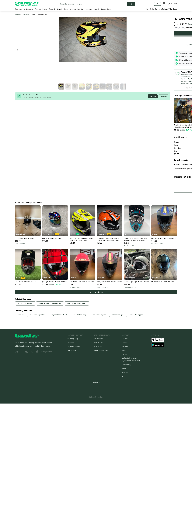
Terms (124, 350)
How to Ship (98, 347)
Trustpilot (96, 382)
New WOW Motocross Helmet (52, 238)
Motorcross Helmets (39, 14)
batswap (21, 315)
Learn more (45, 346)
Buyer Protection (74, 347)
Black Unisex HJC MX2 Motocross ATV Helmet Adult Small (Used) (135, 239)
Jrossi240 (155, 234)
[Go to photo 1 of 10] (156, 87)
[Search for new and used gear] (92, 4)
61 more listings (96, 292)
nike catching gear (136, 315)
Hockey (45, 9)
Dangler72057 (104, 234)
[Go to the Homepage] (27, 4)
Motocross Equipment (22, 14)
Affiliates (125, 347)
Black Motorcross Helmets (76, 303)
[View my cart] (164, 4)
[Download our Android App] (164, 345)
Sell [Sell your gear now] (157, 4)
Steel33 (74, 234)
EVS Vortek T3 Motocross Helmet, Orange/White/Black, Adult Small (108, 239)
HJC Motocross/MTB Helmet (25, 238)
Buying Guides (46, 352)
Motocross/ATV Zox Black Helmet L (163, 282)
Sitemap (125, 372)
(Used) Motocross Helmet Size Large (54, 282)
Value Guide (173, 9)
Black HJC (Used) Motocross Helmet (136, 282)
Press (124, 368)
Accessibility (126, 365)
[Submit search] (131, 4)
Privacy (124, 354)
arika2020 (155, 277)
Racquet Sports (106, 9)
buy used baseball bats (59, 315)
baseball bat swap (80, 315)
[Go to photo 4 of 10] (177, 87)
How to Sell (98, 343)
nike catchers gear (99, 315)
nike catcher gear (118, 315)
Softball (59, 9)
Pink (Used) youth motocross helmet (82, 282)
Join (175, 4)
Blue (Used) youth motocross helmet (163, 238)
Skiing (66, 9)
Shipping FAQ (73, 339)
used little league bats (37, 315)
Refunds (71, 343)
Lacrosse (89, 9)
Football (96, 9)
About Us (125, 339)
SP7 (126, 234)
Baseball (52, 9)
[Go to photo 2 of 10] (163, 87)
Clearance (18, 9)
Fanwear (38, 9)
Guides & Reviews (161, 9)
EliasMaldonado (21, 234)
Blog (123, 376)
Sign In (169, 4)
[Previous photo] (17, 50)
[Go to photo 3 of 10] (170, 87)
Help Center (150, 9)
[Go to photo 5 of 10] (183, 87)
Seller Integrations (101, 350)
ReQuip (20, 278)
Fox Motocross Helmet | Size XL (25, 282)
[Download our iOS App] (159, 339)
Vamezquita (47, 277)
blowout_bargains (51, 234)
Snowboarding (75, 9)
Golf (82, 9)
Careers (124, 343)
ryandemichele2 (130, 277)
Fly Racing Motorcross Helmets (50, 303)
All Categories (28, 9)
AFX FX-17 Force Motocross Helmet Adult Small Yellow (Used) (82, 239)
